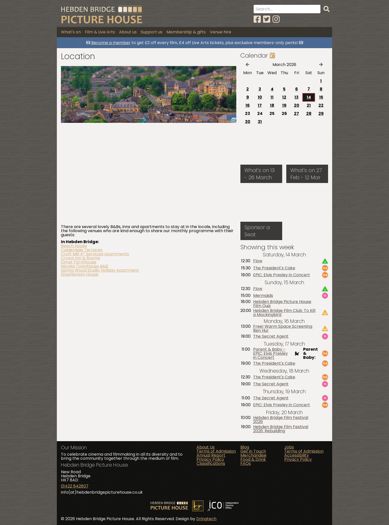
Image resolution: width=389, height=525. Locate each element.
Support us (151, 32)
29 (321, 113)
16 (247, 105)
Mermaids (263, 296)
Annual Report (211, 455)
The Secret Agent (271, 336)
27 (296, 113)
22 (320, 105)
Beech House (74, 246)
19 (284, 105)
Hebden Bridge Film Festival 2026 (280, 420)
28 (309, 113)
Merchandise (253, 455)
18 (272, 105)
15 (321, 97)
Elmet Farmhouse (78, 262)
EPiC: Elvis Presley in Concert (281, 275)
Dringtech (206, 519)
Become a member (111, 43)
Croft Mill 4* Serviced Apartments (95, 254)
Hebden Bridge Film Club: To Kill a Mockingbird (284, 313)
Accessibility (296, 455)
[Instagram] (276, 19)
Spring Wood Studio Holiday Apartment (100, 270)
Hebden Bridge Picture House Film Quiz (282, 304)
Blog (244, 447)
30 (247, 122)
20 (296, 105)
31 (260, 122)
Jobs (289, 447)
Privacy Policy (210, 459)
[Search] (326, 9)
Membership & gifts (186, 32)
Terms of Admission (216, 451)
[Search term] (287, 9)
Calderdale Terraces (81, 250)
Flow (257, 261)
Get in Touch (253, 451)
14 (309, 97)
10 (260, 97)
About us (128, 32)
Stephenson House (79, 274)
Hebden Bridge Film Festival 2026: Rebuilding (280, 429)
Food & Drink (253, 459)
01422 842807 (74, 486)
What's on (71, 32)
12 (284, 97)
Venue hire (220, 32)
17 (260, 105)
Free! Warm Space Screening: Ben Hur (283, 328)
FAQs (245, 463)
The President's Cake (274, 268)
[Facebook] (257, 19)
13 (296, 97)
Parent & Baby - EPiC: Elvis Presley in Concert (270, 353)
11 (272, 97)
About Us (206, 447)
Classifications (211, 463)
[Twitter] (266, 19)
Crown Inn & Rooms (80, 258)
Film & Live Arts (100, 32)
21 (309, 105)
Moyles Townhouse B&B (84, 266)
